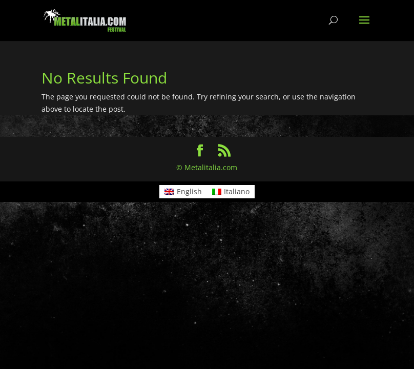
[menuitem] (183, 191)
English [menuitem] (189, 191)
